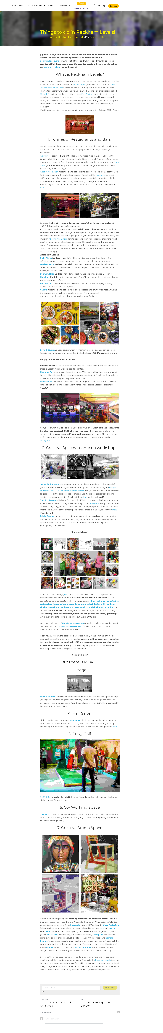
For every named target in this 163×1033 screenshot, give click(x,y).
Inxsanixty (68, 922)
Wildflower (45, 149)
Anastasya (114, 928)
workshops (93, 493)
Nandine (44, 265)
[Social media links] (104, 6)
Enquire (113, 6)
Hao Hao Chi (46, 272)
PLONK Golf (45, 791)
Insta (114, 499)
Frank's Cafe (57, 88)
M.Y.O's (89, 37)
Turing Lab (80, 932)
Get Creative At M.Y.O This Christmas (56, 1001)
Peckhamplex (79, 84)
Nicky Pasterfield (104, 922)
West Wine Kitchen (49, 165)
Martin (102, 925)
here (118, 178)
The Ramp (45, 808)
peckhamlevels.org (111, 58)
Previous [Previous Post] (44, 997)
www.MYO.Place (102, 64)
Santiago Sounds (96, 935)
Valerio (113, 925)
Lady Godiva (46, 372)
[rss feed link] (122, 1009)
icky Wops (46, 246)
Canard (43, 278)
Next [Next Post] (85, 997)
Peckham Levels (103, 957)
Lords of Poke (47, 253)
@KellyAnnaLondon (49, 230)
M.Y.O (66, 586)
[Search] (99, 6)
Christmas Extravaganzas (68, 618)
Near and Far (46, 362)
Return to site (46, 1009)
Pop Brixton (77, 94)
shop (68, 486)
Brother (103, 941)
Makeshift (116, 91)
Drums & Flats (47, 262)
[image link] (81, 3)
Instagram (98, 168)
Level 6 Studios (47, 340)
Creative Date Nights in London (102, 999)
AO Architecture (62, 944)
